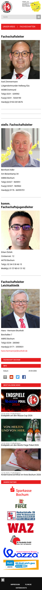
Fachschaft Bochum (11, 360)
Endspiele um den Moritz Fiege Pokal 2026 (20, 445)
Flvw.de (28, 584)
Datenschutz (21, 588)
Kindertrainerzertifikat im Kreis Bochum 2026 (21, 475)
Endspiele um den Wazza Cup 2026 (16, 416)
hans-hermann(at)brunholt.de (14, 351)
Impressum (15, 584)
